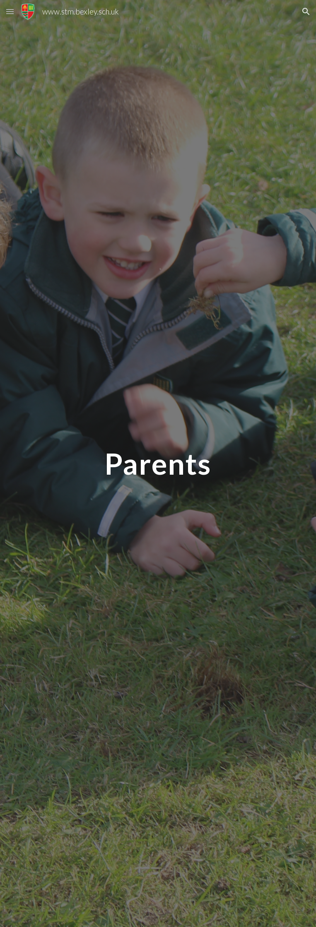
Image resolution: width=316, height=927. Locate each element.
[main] (158, 464)
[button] (10, 11)
